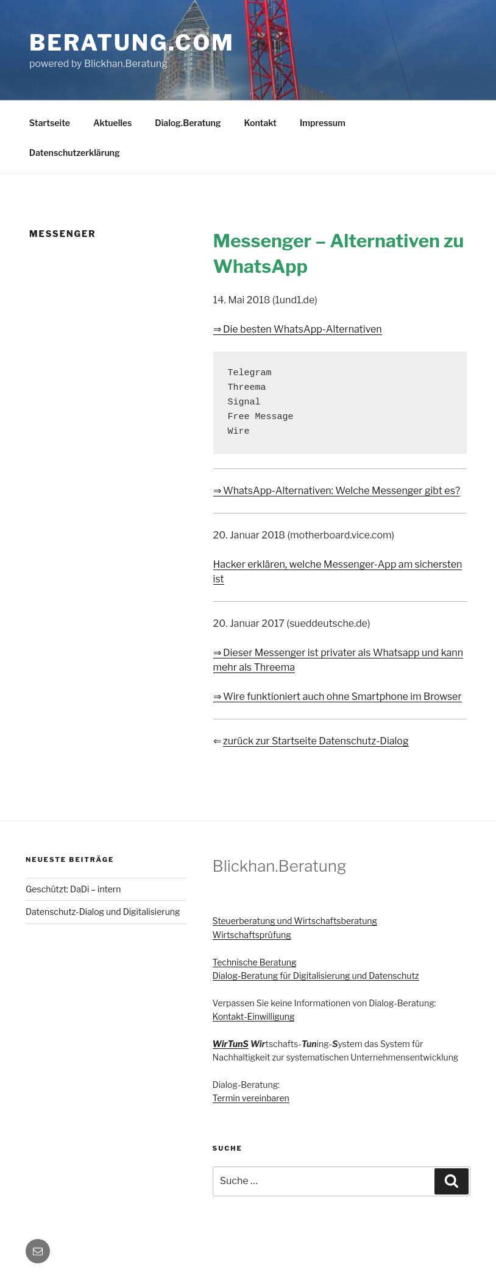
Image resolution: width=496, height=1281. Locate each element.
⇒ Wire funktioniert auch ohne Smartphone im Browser (337, 696)
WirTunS (231, 1044)
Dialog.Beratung (188, 123)
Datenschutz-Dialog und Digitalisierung (103, 911)
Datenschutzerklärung (74, 152)
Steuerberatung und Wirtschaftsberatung (295, 921)
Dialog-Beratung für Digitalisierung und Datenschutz (316, 975)
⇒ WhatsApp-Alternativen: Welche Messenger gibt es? (337, 490)
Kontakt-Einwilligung (254, 1016)
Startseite (49, 123)
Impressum (322, 123)
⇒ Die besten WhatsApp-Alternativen (297, 329)
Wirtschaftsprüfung (252, 935)
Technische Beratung (255, 962)
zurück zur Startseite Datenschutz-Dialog (316, 741)
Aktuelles (112, 123)
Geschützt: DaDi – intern (73, 889)
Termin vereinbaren (251, 1098)
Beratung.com (132, 42)
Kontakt (260, 123)
